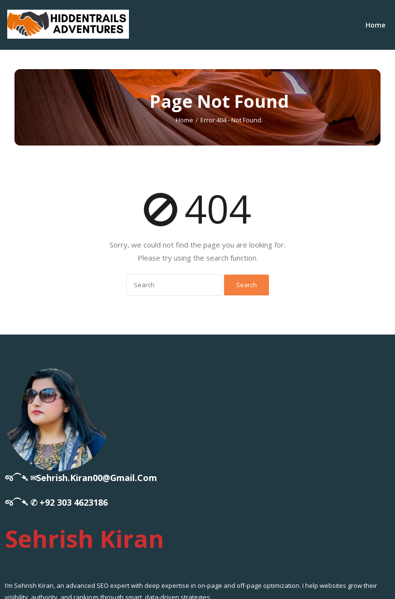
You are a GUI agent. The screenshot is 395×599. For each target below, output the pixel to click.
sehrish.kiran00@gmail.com (96, 477)
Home (375, 24)
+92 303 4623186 (74, 502)
